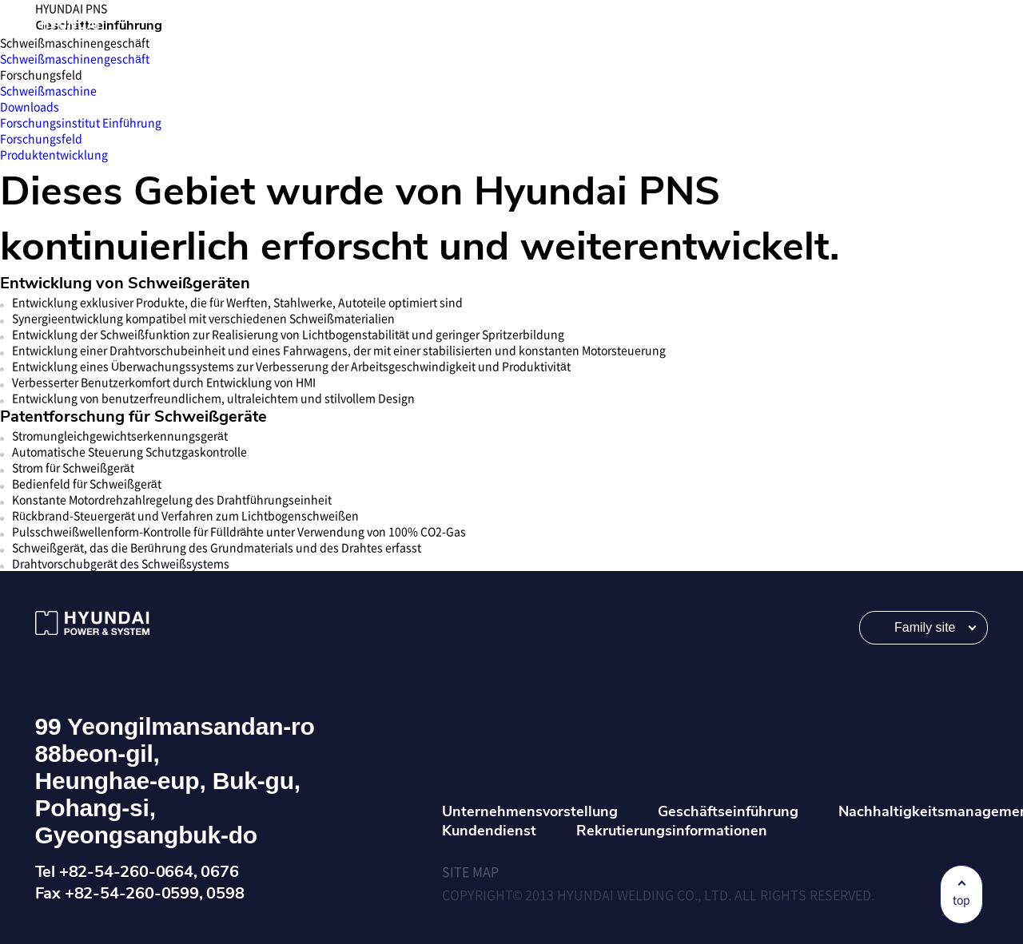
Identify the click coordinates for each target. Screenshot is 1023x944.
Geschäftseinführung (728, 811)
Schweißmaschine (48, 90)
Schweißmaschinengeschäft (74, 58)
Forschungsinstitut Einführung (80, 122)
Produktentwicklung (54, 154)
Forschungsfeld (41, 138)
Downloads (29, 106)
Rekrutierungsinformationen (671, 830)
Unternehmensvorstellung (530, 811)
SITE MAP (470, 871)
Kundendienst (489, 830)
